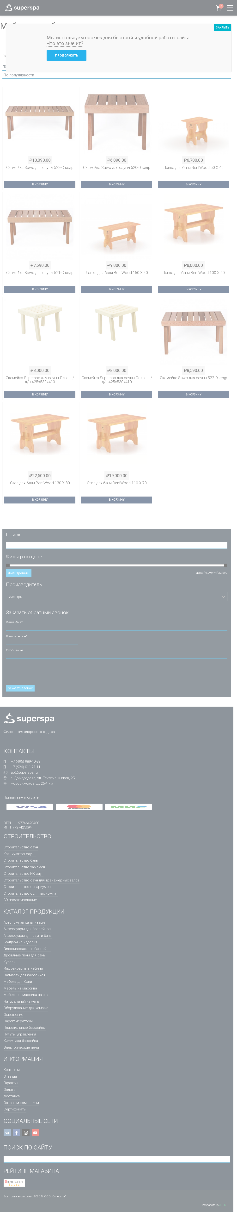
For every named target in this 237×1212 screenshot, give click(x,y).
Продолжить (66, 55)
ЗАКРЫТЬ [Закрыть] (222, 27)
